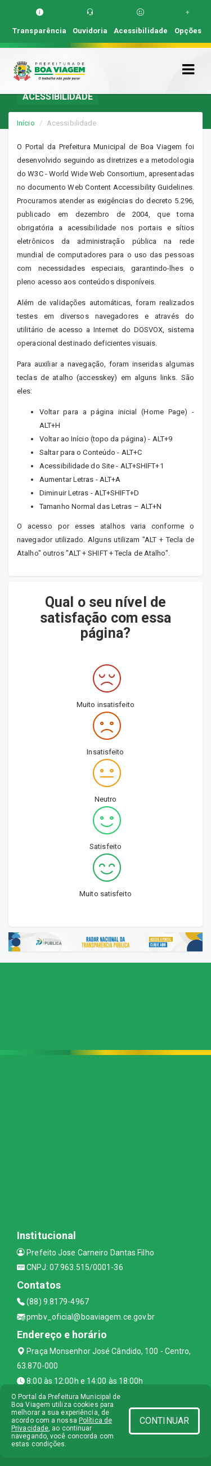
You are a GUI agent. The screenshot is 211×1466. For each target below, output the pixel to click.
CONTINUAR (164, 1420)
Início (26, 123)
